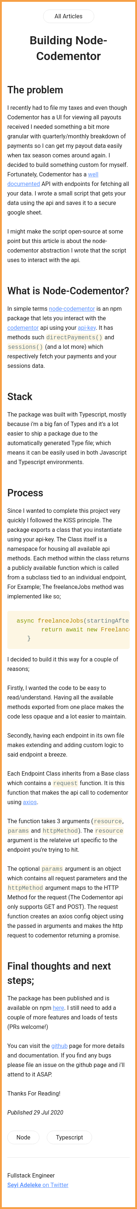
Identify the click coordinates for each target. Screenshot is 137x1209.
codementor (23, 327)
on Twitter (37, 1185)
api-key (87, 327)
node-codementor (72, 308)
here (58, 1007)
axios (30, 802)
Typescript (69, 1137)
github (59, 1045)
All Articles (68, 16)
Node (23, 1137)
